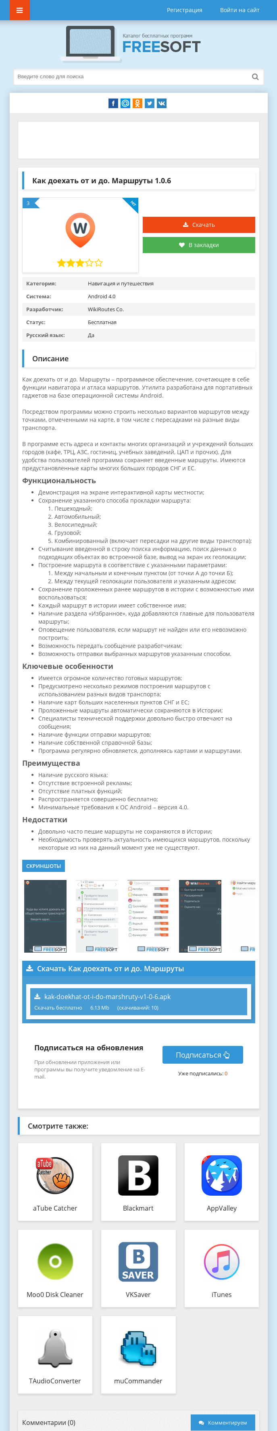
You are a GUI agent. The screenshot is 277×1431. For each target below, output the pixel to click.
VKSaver (138, 1294)
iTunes (222, 1294)
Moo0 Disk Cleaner (55, 1294)
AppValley (222, 1208)
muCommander (138, 1381)
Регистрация (184, 10)
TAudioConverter (55, 1381)
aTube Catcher (55, 1208)
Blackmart (138, 1208)
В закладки (199, 245)
